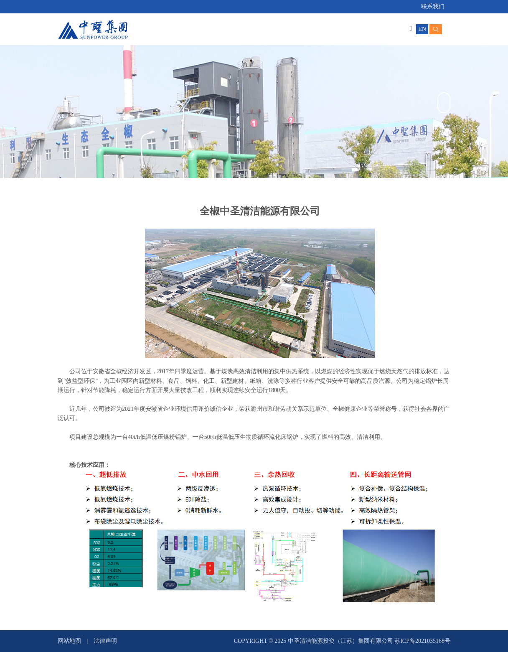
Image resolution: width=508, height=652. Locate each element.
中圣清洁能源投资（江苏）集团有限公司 (341, 641)
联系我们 (432, 6)
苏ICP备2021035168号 (422, 641)
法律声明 (105, 641)
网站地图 (69, 641)
